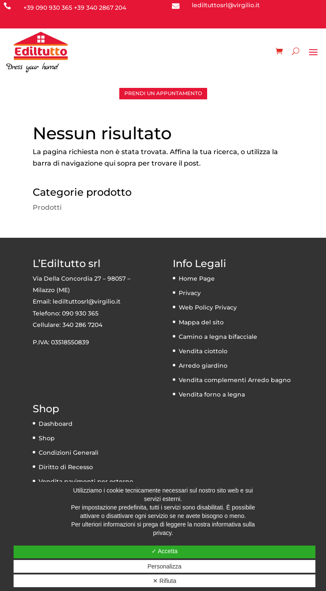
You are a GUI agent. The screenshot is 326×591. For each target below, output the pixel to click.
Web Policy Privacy (208, 307)
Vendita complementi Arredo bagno (235, 380)
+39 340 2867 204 (100, 7)
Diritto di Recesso (66, 467)
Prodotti (47, 207)
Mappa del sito (201, 322)
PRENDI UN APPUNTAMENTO (163, 93)
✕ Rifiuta (165, 580)
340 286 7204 (82, 325)
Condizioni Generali (68, 452)
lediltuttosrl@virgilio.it (87, 301)
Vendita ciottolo (203, 351)
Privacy (190, 293)
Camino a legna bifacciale (218, 337)
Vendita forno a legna (212, 394)
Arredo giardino (203, 365)
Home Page (197, 278)
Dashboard (56, 424)
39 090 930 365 (49, 7)
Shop (47, 438)
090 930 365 (80, 313)
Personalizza (164, 566)
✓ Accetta (165, 551)
